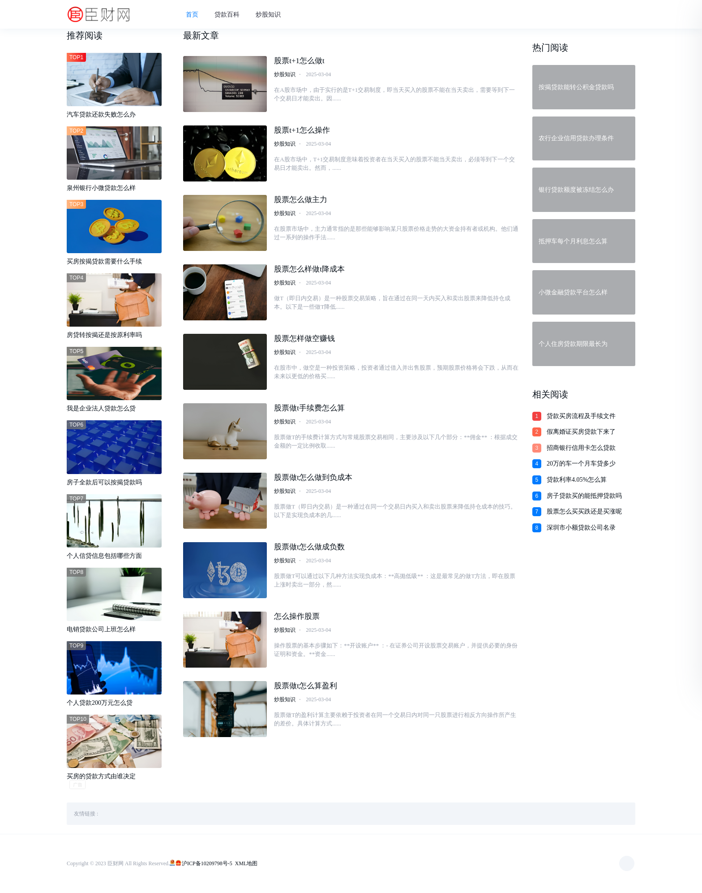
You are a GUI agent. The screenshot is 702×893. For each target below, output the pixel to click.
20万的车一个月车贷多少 (581, 463)
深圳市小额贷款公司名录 (581, 527)
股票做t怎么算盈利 (305, 687)
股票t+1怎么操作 (302, 131)
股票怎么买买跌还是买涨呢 (584, 511)
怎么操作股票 (297, 617)
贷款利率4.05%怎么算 (577, 479)
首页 (196, 15)
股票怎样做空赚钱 (304, 340)
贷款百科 (231, 15)
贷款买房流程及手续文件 (581, 416)
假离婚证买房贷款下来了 (581, 431)
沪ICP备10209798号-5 (207, 864)
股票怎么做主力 (300, 201)
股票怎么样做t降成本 (309, 270)
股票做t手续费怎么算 (309, 409)
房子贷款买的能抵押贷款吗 (584, 495)
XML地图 (246, 864)
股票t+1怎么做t (299, 62)
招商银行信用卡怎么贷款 (581, 447)
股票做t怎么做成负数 (309, 548)
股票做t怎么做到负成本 (313, 479)
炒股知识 (272, 15)
